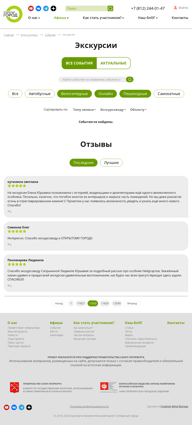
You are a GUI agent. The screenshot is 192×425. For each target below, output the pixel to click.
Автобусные (40, 93)
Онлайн (105, 93)
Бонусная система (84, 338)
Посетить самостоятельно (141, 338)
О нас (33, 17)
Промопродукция (135, 346)
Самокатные (169, 93)
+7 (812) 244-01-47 (148, 8)
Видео (129, 335)
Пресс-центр (15, 342)
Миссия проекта (17, 331)
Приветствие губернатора (23, 327)
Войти (183, 8)
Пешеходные (135, 93)
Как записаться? (83, 327)
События (55, 327)
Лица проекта (16, 338)
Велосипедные (74, 93)
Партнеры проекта (19, 346)
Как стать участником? (102, 17)
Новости (13, 335)
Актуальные (113, 63)
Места (53, 331)
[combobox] (85, 109)
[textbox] (85, 109)
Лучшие (111, 162)
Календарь (56, 335)
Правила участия (84, 331)
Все (15, 93)
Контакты (180, 17)
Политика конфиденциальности (89, 406)
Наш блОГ (147, 17)
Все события (79, 63)
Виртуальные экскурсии (139, 342)
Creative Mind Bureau (174, 406)
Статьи (129, 327)
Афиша (60, 17)
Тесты (128, 331)
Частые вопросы (84, 335)
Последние (84, 162)
